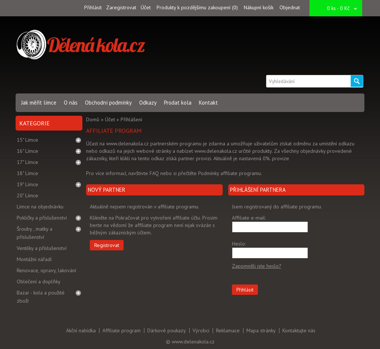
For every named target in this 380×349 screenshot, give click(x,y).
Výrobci (201, 330)
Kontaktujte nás (298, 330)
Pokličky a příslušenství (42, 217)
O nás (71, 102)
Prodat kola (177, 102)
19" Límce (27, 184)
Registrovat (106, 245)
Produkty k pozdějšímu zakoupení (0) (197, 7)
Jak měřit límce (38, 102)
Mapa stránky (261, 330)
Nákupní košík (258, 7)
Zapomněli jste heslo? (256, 266)
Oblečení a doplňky (38, 281)
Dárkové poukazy (166, 330)
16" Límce (27, 151)
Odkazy (148, 102)
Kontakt (208, 102)
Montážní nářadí (34, 259)
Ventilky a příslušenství (41, 248)
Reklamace (228, 330)
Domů (92, 119)
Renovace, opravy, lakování (46, 270)
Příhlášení (131, 119)
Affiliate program (121, 330)
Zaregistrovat (121, 7)
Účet (146, 7)
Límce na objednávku (40, 206)
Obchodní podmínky (108, 102)
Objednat (289, 7)
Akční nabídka (81, 330)
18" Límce (27, 173)
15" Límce (27, 139)
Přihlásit (93, 7)
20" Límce (27, 195)
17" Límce (27, 162)
